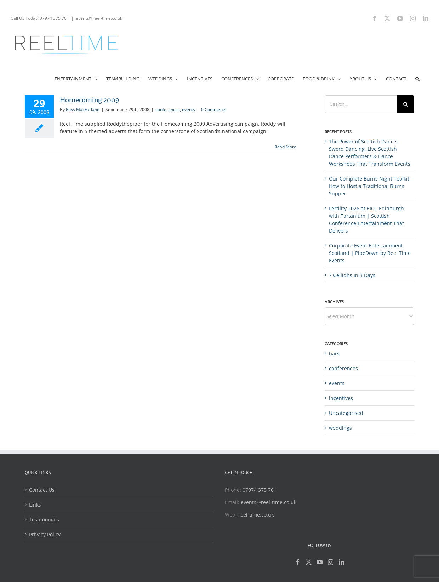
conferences (167, 110)
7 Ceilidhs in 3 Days (352, 275)
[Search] (405, 104)
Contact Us (42, 489)
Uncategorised (346, 413)
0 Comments (213, 110)
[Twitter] (309, 562)
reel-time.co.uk (256, 514)
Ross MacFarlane (82, 110)
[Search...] (361, 104)
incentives (341, 398)
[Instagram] (330, 562)
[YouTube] (320, 562)
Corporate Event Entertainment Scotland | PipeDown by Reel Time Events (370, 253)
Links (35, 504)
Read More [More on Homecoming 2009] (285, 147)
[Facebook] (298, 562)
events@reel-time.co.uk (99, 18)
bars (334, 353)
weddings (340, 427)
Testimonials (44, 519)
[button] (417, 78)
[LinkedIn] (341, 562)
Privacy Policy (45, 534)
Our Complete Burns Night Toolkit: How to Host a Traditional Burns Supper (370, 186)
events (188, 110)
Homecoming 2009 (89, 100)
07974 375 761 (259, 489)
